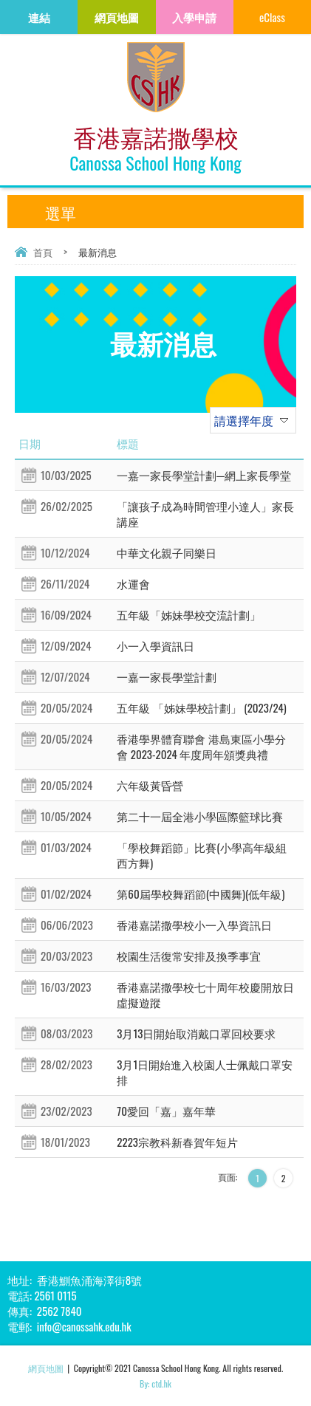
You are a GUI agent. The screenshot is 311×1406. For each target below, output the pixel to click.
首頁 (42, 251)
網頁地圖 (46, 1368)
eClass (272, 17)
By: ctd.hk (155, 1383)
